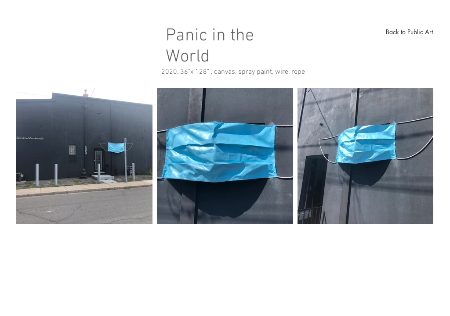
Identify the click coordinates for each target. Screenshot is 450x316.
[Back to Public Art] (409, 32)
